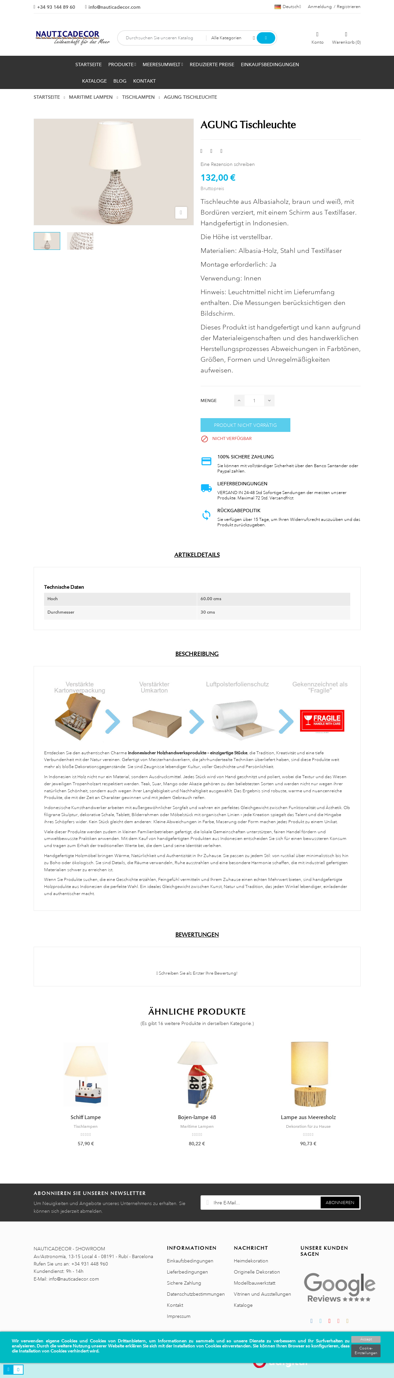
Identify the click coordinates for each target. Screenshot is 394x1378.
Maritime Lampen (197, 1126)
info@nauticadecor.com (114, 7)
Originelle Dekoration (257, 1272)
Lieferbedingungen (187, 1272)
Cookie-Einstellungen (366, 1350)
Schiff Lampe (86, 1117)
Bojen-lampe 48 (197, 1117)
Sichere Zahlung (184, 1283)
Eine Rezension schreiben (228, 164)
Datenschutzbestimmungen (196, 1294)
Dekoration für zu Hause (308, 1126)
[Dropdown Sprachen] (288, 6)
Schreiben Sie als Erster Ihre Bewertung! (197, 973)
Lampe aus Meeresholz (308, 1117)
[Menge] (254, 400)
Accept (366, 1339)
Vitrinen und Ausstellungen (262, 1294)
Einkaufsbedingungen (190, 1261)
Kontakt (175, 1305)
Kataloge (243, 1305)
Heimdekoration (251, 1261)
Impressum (178, 1316)
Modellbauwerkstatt (254, 1283)
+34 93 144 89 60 (56, 7)
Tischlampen (86, 1126)
